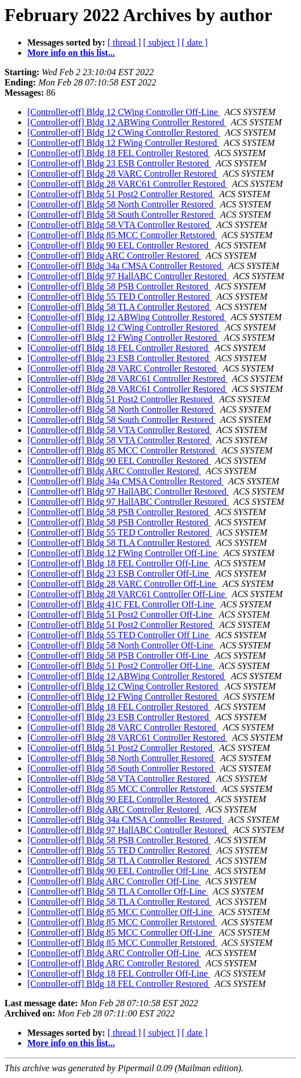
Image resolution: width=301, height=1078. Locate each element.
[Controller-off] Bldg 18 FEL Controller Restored (118, 153)
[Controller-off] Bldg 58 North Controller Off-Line (121, 645)
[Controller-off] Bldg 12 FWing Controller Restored (123, 143)
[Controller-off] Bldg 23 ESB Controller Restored (119, 163)
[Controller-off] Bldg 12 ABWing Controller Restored (126, 122)
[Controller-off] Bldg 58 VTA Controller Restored (119, 225)
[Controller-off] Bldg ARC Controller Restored (114, 255)
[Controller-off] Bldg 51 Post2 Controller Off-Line (121, 614)
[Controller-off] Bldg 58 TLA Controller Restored (119, 307)
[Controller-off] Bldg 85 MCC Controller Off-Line (121, 912)
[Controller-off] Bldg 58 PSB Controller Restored (119, 286)
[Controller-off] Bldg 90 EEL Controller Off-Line (119, 871)
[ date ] (195, 42)
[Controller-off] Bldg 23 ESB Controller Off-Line (119, 573)
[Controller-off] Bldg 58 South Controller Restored (121, 214)
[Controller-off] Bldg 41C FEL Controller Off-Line (121, 604)
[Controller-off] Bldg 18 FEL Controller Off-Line (118, 563)
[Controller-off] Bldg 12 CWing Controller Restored (123, 132)
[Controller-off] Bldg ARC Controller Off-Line (114, 881)
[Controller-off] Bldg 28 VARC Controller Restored (122, 173)
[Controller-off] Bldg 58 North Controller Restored (121, 204)
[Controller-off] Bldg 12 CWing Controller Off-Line (123, 112)
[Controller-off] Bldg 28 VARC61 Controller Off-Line (127, 594)
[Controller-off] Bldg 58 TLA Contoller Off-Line (117, 891)
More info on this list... (71, 53)
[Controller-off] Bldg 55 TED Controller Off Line (119, 635)
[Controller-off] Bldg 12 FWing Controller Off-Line (123, 553)
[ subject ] (161, 42)
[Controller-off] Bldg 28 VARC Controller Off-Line (122, 584)
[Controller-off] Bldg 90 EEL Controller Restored (119, 245)
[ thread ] (124, 42)
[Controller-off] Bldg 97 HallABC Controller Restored (128, 276)
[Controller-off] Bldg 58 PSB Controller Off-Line (119, 655)
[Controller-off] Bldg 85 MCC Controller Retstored (122, 235)
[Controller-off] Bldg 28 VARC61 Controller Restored (127, 184)
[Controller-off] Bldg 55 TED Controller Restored (119, 296)
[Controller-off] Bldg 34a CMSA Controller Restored (125, 266)
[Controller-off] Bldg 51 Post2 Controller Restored (121, 194)
